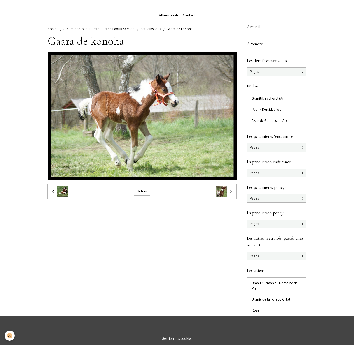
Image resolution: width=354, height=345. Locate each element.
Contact (189, 15)
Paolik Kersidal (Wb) (267, 109)
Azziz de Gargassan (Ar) (269, 120)
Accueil (53, 28)
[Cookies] (10, 336)
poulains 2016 (151, 28)
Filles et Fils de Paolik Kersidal (112, 28)
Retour (142, 191)
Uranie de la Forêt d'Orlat (271, 299)
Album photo (169, 15)
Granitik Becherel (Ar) (268, 98)
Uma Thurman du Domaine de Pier (275, 286)
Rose (255, 310)
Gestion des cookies (177, 338)
